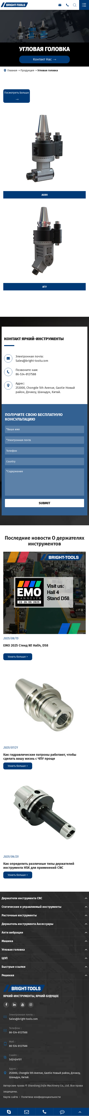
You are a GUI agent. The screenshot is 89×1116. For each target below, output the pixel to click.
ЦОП (5, 958)
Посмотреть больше (16, 96)
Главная (12, 70)
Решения (8, 975)
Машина (7, 941)
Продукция (27, 70)
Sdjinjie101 (15, 1059)
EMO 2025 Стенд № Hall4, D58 (25, 645)
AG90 (45, 195)
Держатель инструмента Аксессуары (27, 924)
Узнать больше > (18, 656)
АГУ (44, 286)
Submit (44, 503)
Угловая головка (47, 70)
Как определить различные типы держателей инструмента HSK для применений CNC (38, 866)
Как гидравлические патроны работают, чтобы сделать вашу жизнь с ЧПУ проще (39, 757)
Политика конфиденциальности (41, 1097)
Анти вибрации (12, 932)
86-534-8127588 (18, 1032)
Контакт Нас (44, 59)
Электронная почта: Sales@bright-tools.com (32, 359)
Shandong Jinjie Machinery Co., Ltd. (49, 1085)
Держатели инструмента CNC (22, 898)
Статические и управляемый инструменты (31, 907)
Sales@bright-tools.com (23, 1018)
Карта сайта (10, 1097)
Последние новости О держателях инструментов (44, 541)
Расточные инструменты (19, 915)
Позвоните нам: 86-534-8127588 (27, 372)
